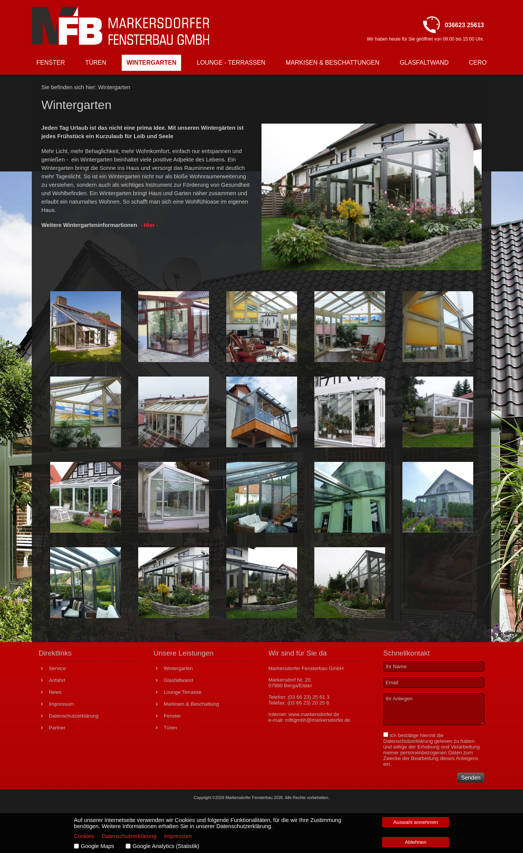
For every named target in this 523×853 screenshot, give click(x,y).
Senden (471, 778)
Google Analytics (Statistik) (165, 846)
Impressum (178, 836)
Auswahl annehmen (415, 822)
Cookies (84, 836)
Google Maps (97, 846)
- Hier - (149, 225)
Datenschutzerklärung (408, 741)
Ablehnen (415, 842)
